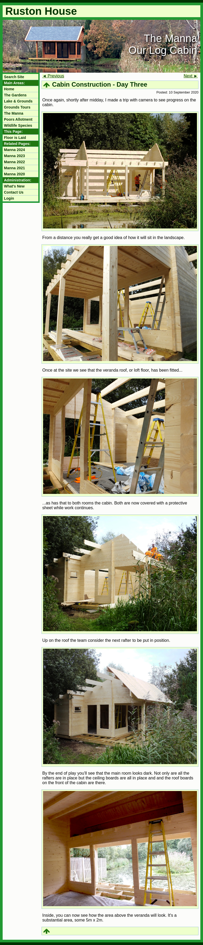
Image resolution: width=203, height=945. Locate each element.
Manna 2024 (14, 150)
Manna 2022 (14, 162)
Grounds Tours (17, 107)
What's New (14, 186)
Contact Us (14, 192)
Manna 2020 (14, 174)
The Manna (13, 113)
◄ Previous (53, 76)
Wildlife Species (18, 125)
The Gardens (15, 95)
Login (9, 198)
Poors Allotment (18, 119)
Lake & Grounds (18, 101)
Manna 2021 (14, 168)
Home (9, 89)
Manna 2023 (14, 156)
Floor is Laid (15, 137)
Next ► (191, 76)
